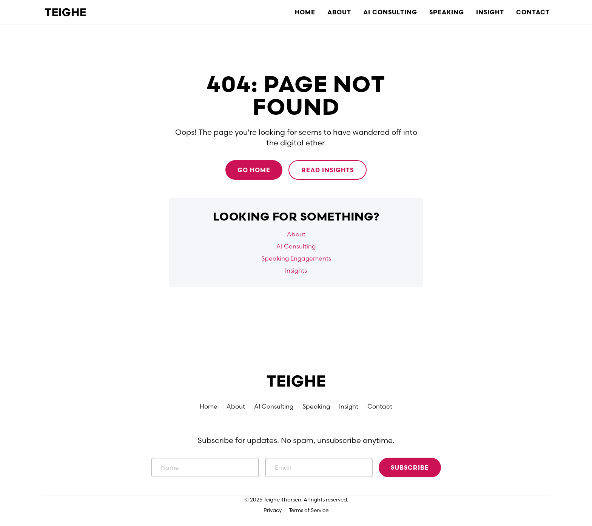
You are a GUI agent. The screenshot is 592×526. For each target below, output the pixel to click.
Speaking (446, 12)
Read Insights (327, 170)
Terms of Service (308, 510)
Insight (490, 12)
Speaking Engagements (296, 258)
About (339, 12)
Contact (533, 12)
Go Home (253, 170)
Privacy (273, 510)
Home (305, 12)
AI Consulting (390, 12)
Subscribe (410, 467)
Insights (296, 270)
